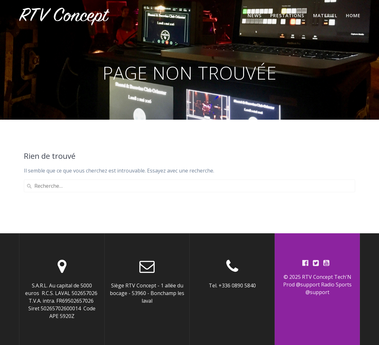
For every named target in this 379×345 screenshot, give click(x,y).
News (255, 15)
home (353, 15)
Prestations (287, 15)
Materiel (325, 15)
